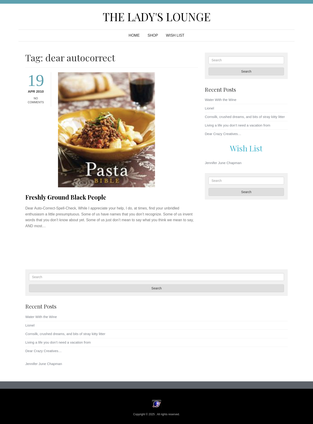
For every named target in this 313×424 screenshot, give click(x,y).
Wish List (246, 148)
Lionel (209, 108)
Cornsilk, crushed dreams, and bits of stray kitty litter (245, 117)
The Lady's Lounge (157, 16)
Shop (153, 35)
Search (246, 71)
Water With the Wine (220, 100)
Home (134, 35)
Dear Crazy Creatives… (223, 134)
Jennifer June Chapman (223, 163)
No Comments (36, 100)
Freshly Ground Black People (65, 197)
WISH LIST (175, 35)
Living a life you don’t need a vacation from (237, 125)
